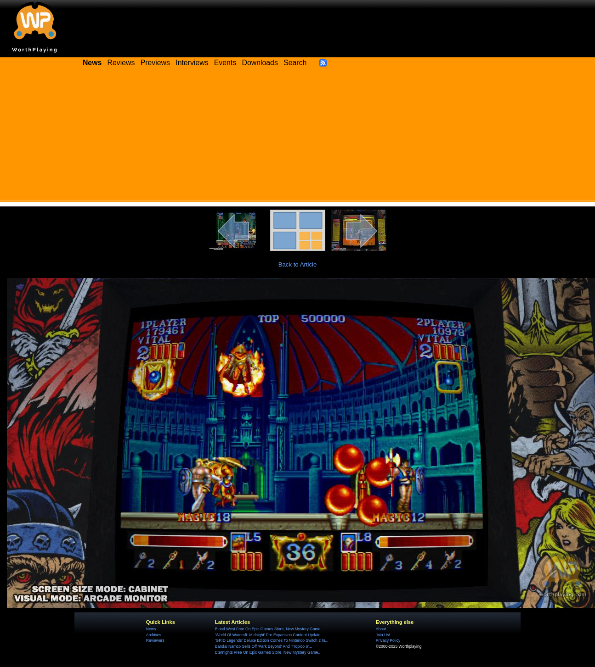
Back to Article (297, 264)
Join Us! (383, 635)
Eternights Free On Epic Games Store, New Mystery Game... (268, 652)
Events (225, 63)
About (381, 629)
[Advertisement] (298, 137)
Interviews (192, 63)
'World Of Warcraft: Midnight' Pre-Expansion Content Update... (269, 635)
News (151, 629)
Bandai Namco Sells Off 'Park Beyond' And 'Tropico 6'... (263, 646)
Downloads (260, 63)
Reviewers (155, 640)
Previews (155, 63)
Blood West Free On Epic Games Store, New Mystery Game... (269, 629)
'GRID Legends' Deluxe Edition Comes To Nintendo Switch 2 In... (272, 640)
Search (294, 63)
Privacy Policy (388, 640)
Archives (153, 635)
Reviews (121, 63)
